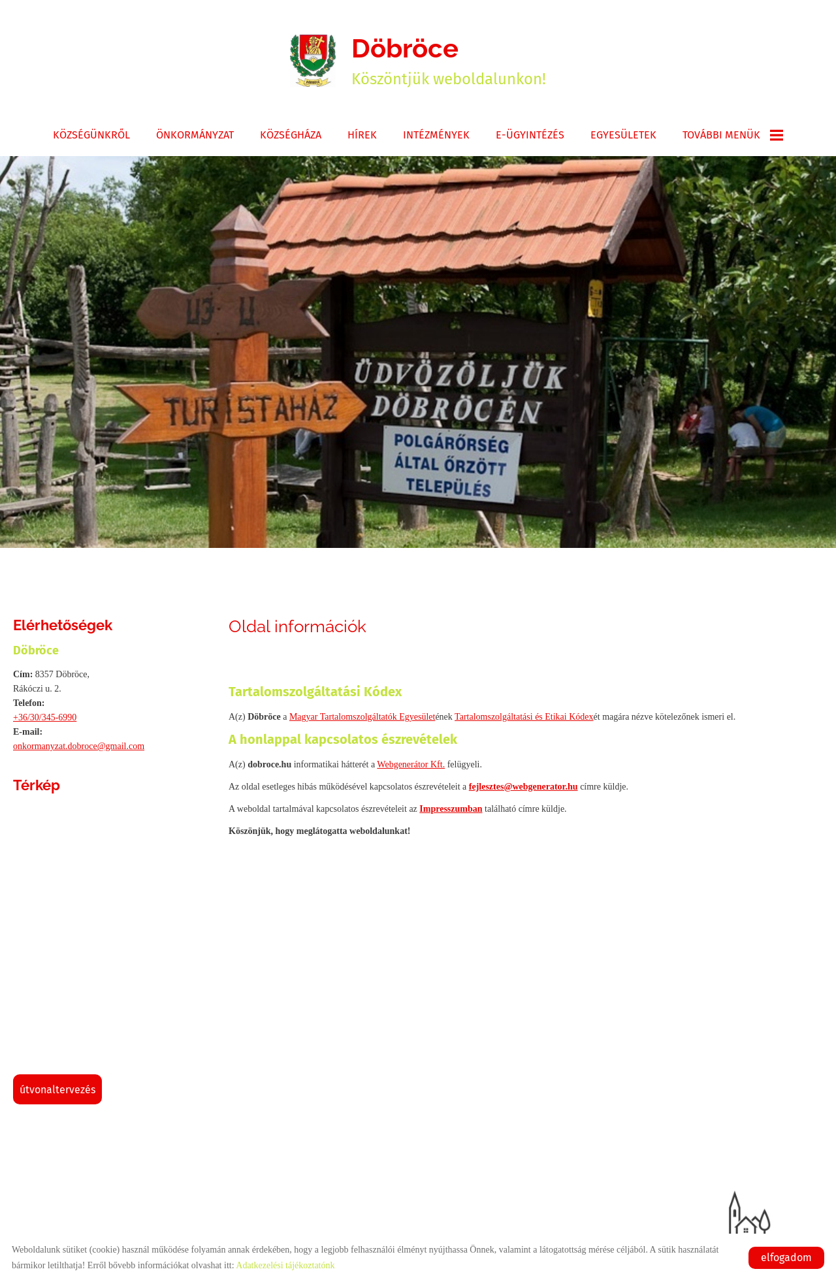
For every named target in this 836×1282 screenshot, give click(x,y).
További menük (733, 135)
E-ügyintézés (530, 135)
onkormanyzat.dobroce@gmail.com (78, 746)
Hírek (362, 135)
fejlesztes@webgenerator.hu (523, 787)
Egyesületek (623, 135)
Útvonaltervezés (57, 1089)
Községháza (290, 135)
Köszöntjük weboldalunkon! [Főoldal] (448, 60)
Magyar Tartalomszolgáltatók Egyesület (362, 717)
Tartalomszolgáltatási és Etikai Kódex (524, 717)
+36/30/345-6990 (44, 717)
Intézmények (436, 135)
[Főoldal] (313, 61)
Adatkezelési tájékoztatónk (285, 1265)
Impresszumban (450, 809)
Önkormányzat (195, 135)
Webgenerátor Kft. (411, 764)
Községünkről (91, 135)
